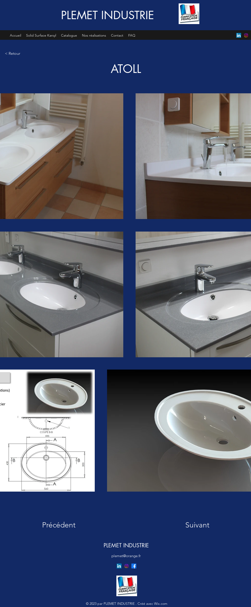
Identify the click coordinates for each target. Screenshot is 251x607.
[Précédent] (62, 525)
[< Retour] (21, 53)
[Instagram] (246, 35)
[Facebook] (133, 566)
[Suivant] (192, 525)
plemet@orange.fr (126, 555)
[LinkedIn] (238, 35)
